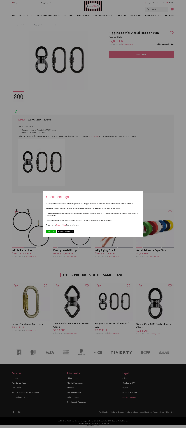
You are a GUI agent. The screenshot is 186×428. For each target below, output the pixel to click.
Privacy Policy (61, 225)
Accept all (51, 232)
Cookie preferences (65, 232)
